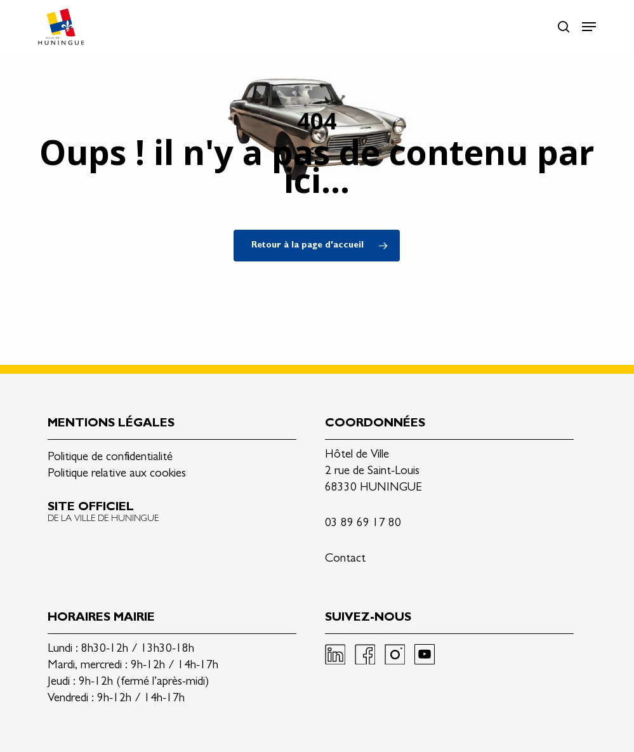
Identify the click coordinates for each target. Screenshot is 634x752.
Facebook (365, 654)
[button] (589, 26)
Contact (345, 559)
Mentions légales (111, 424)
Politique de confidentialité (110, 458)
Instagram (395, 654)
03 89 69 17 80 (363, 524)
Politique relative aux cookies (117, 474)
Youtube (424, 654)
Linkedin (335, 654)
